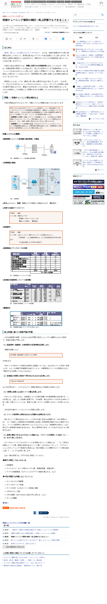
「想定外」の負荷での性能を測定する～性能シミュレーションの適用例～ (35, 530)
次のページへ (43, 513)
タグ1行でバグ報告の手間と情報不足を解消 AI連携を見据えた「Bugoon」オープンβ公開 (91, 73)
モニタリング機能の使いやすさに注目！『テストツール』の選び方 (24, 557)
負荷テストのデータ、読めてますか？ (23, 543)
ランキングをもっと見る (97, 118)
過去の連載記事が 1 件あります (15, 547)
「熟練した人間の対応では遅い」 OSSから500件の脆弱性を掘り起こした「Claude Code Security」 (90, 88)
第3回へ (5, 503)
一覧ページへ (100, 170)
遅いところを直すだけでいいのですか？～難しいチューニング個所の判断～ (36, 540)
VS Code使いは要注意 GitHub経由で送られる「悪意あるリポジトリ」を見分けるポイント (90, 96)
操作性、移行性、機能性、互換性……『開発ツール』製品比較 (23, 560)
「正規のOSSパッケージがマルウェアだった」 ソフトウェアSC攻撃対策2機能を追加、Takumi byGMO (89, 65)
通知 (25, 39)
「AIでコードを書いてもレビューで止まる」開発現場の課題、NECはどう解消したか (90, 80)
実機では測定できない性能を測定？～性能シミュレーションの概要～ (34, 533)
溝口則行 (47, 32)
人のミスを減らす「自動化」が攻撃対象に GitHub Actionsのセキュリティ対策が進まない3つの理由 (90, 57)
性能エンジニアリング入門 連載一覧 (16, 523)
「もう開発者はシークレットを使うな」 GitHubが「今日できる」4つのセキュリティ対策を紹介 (90, 43)
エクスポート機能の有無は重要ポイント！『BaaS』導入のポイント (24, 563)
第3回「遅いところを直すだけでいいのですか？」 (23, 53)
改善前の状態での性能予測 (17, 508)
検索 (102, 14)
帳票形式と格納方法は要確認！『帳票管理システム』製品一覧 (23, 565)
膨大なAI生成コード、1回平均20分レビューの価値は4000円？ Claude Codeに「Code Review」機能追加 (90, 114)
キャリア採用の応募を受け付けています (86, 26)
